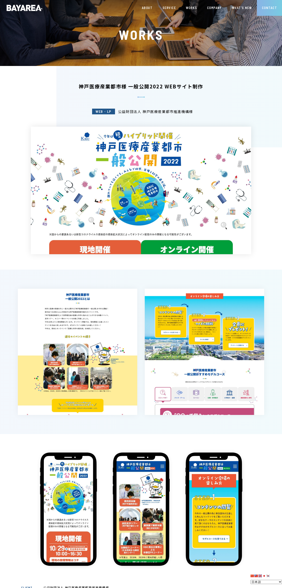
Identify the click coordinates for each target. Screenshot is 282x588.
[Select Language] (266, 582)
